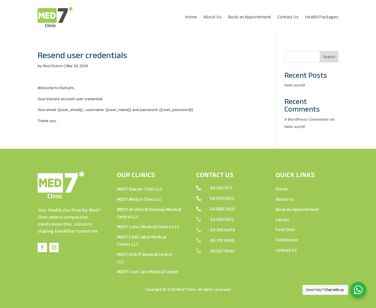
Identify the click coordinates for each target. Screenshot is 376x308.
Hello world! (294, 85)
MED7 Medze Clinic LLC (139, 199)
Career (283, 219)
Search (329, 56)
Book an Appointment (249, 16)
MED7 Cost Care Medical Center (148, 271)
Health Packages (321, 16)
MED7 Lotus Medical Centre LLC (148, 226)
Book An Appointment (297, 209)
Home (191, 16)
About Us (212, 16)
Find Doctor (287, 239)
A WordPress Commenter (306, 119)
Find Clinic (285, 229)
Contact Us (288, 16)
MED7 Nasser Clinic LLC (139, 188)
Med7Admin (53, 65)
